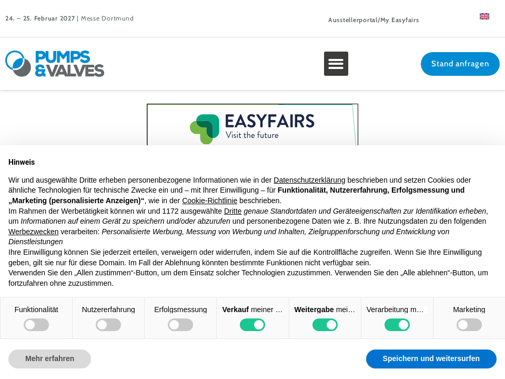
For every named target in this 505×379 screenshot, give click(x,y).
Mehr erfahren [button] (49, 358)
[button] (336, 64)
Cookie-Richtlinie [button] (209, 200)
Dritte (232, 211)
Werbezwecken (33, 231)
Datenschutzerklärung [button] (309, 180)
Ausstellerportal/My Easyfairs (373, 20)
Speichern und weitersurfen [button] (431, 358)
